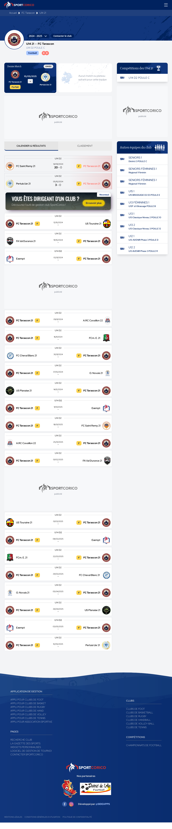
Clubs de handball (138, 726)
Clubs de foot (135, 715)
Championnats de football (144, 751)
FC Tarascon (28, 12)
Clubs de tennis (136, 733)
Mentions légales (13, 823)
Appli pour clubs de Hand (27, 717)
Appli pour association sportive (31, 728)
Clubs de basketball (139, 719)
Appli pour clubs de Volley (28, 720)
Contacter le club (62, 35)
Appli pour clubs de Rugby (27, 713)
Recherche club (21, 746)
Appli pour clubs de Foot (27, 706)
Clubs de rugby (136, 722)
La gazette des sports (25, 750)
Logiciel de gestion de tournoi (31, 757)
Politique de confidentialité (77, 823)
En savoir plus (94, 206)
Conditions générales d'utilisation (42, 823)
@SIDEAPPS (103, 810)
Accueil (13, 12)
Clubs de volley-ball (140, 730)
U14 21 (43, 12)
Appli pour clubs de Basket (28, 709)
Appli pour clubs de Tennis (27, 724)
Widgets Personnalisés (25, 753)
